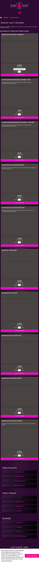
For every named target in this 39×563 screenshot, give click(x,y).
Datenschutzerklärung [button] (6, 560)
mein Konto (19, 522)
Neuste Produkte (19, 476)
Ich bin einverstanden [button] (32, 555)
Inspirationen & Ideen (19, 485)
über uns (19, 497)
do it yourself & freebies (20, 481)
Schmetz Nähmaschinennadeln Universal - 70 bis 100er (18, 122)
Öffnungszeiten (19, 506)
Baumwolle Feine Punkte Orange (12, 378)
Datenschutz (19, 531)
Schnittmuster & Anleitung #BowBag (13, 165)
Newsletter (19, 510)
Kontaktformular (19, 501)
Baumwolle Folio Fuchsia (9, 293)
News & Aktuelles (19, 472)
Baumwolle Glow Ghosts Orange (12, 421)
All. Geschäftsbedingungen (19, 536)
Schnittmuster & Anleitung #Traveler (13, 207)
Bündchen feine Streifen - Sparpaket (13, 34)
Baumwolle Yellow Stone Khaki (11, 335)
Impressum (19, 527)
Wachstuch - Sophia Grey (9, 250)
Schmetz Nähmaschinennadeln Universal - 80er (16, 79)
